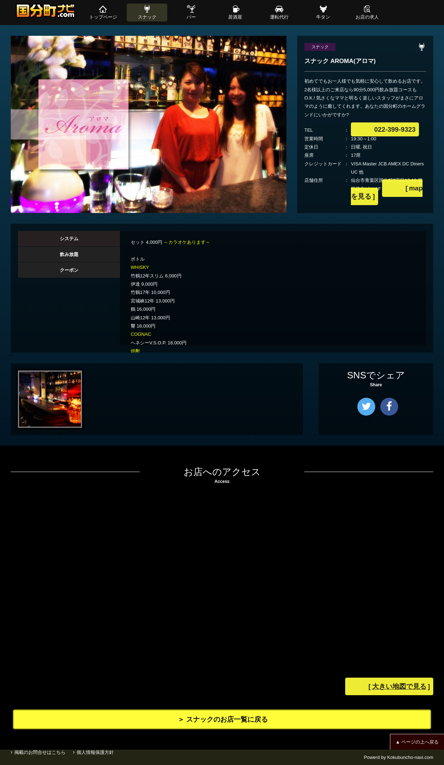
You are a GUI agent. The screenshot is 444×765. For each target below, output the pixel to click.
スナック (147, 17)
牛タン (323, 17)
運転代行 (279, 17)
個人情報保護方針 (98, 757)
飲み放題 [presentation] (69, 254)
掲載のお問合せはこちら (40, 757)
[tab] (69, 239)
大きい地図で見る (412, 687)
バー (191, 17)
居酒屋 (235, 17)
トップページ (103, 17)
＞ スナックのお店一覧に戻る (233, 719)
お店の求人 (367, 17)
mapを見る (396, 189)
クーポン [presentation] (69, 270)
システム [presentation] (69, 238)
